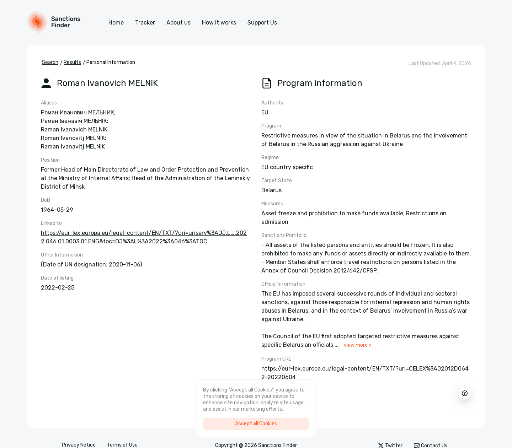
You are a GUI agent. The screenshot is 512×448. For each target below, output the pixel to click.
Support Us (262, 22)
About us (178, 22)
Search (50, 62)
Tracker (145, 22)
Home (116, 22)
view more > (357, 345)
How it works (219, 22)
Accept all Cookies (256, 424)
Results (72, 62)
